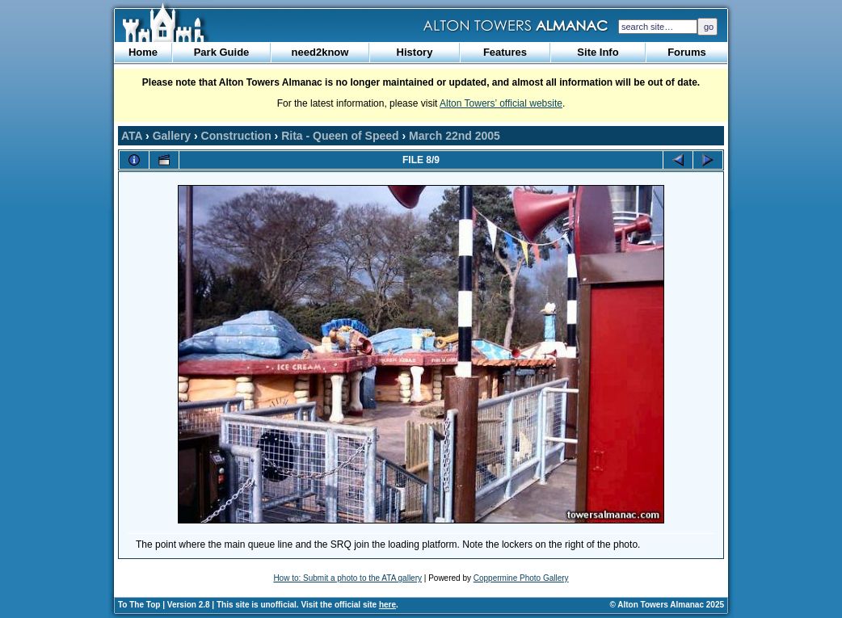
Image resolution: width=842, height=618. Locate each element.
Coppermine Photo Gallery (521, 578)
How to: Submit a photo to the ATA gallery (347, 578)
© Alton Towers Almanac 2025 (667, 604)
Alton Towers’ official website (501, 103)
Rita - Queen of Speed (339, 135)
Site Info (597, 52)
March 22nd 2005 (454, 135)
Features (505, 52)
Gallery (172, 135)
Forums (686, 52)
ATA (131, 135)
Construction (236, 135)
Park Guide (222, 52)
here (387, 604)
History (415, 52)
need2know (320, 52)
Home (143, 52)
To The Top (139, 604)
